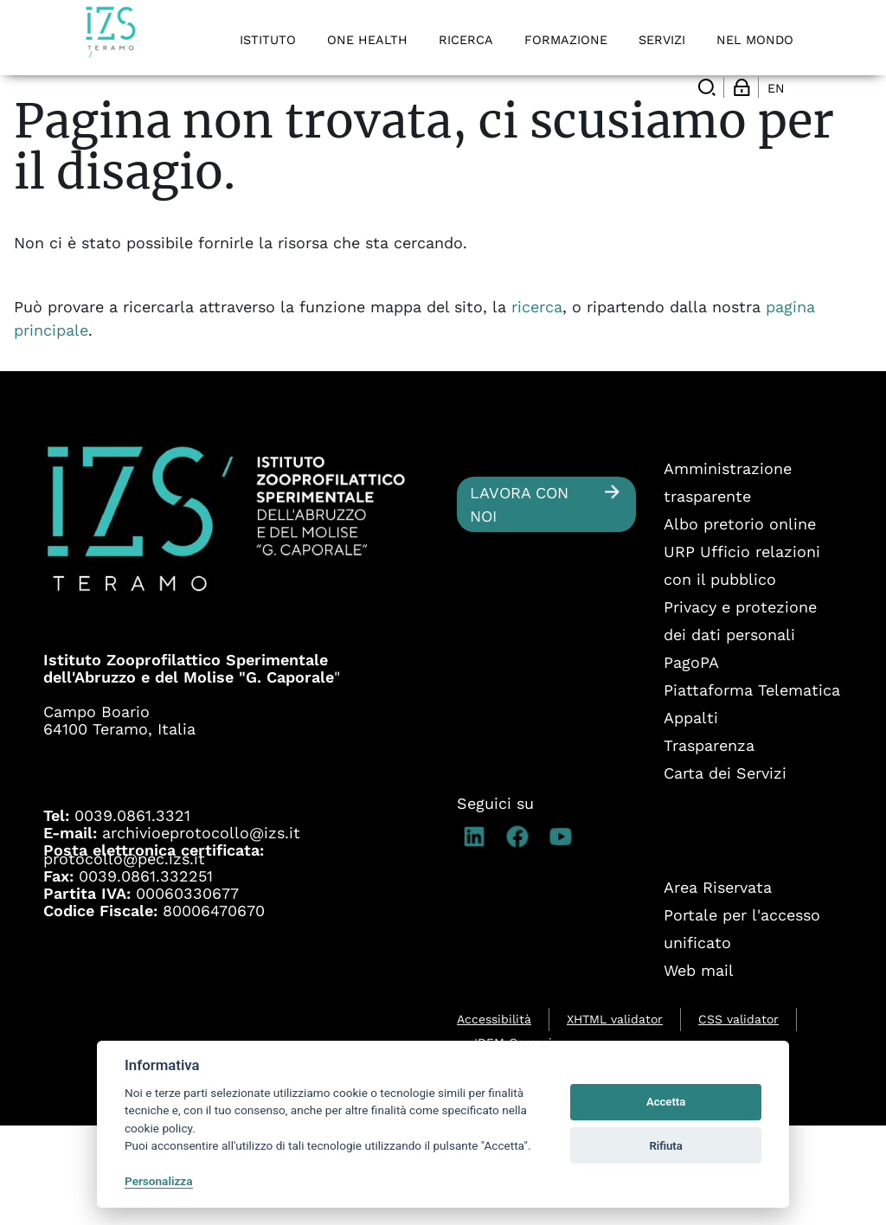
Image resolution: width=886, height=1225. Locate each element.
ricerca (536, 406)
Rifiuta (665, 1145)
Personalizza (159, 1181)
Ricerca (128, 121)
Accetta (665, 1101)
